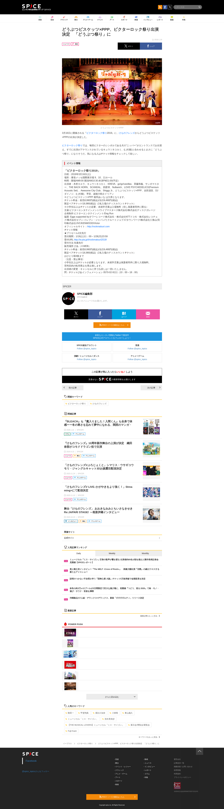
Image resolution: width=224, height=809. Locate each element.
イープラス (67, 744)
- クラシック (119, 770)
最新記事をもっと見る (150, 616)
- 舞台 (116, 763)
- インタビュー (149, 767)
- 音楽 (116, 759)
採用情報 (177, 770)
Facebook (31, 760)
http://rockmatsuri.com (98, 226)
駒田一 (69, 713)
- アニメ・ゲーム (120, 774)
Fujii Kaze (71, 731)
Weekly (112, 553)
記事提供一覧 (179, 763)
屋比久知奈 (99, 713)
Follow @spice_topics (86, 348)
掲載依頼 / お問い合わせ (183, 767)
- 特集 (146, 777)
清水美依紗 (108, 719)
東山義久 (127, 713)
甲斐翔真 (83, 713)
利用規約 (177, 774)
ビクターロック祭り (96, 133)
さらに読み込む (120, 697)
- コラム (147, 774)
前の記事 (70, 388)
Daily (78, 553)
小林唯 (114, 713)
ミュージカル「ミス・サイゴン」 (81, 719)
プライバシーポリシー (182, 777)
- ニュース (147, 763)
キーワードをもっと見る (149, 737)
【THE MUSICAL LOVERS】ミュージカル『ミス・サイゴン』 (94, 725)
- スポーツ (118, 781)
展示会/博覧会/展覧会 (139, 725)
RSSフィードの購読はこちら (113, 325)
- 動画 (146, 759)
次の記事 (153, 388)
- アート (117, 777)
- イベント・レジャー (122, 767)
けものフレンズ (127, 133)
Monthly (145, 553)
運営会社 (177, 759)
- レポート (147, 770)
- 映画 (116, 785)
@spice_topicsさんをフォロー (35, 771)
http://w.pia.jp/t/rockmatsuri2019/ (90, 239)
